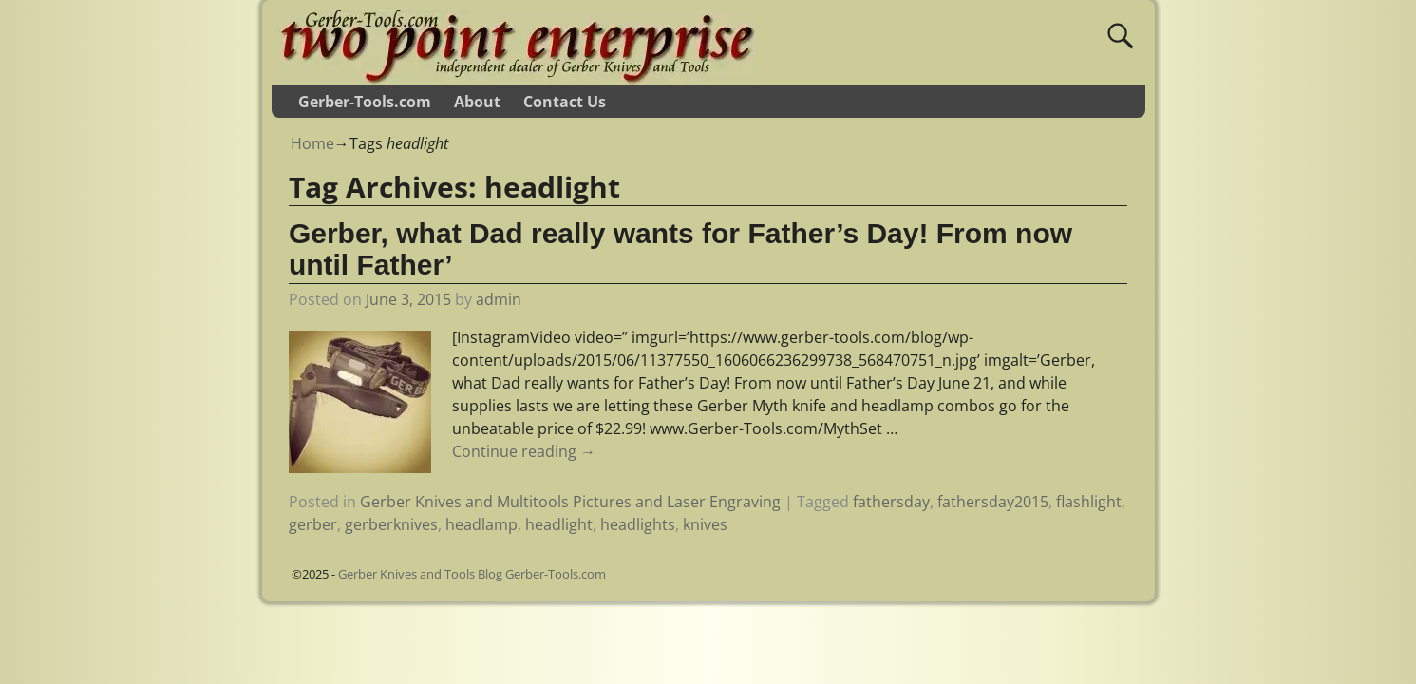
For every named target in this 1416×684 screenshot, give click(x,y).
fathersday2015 (992, 501)
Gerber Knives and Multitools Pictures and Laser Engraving (570, 501)
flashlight (1089, 501)
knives (705, 524)
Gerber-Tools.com (364, 101)
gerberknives (391, 524)
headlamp (481, 524)
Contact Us (564, 101)
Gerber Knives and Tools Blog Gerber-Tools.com (472, 573)
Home (312, 143)
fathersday (891, 501)
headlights (637, 524)
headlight (559, 524)
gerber (313, 524)
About (477, 101)
